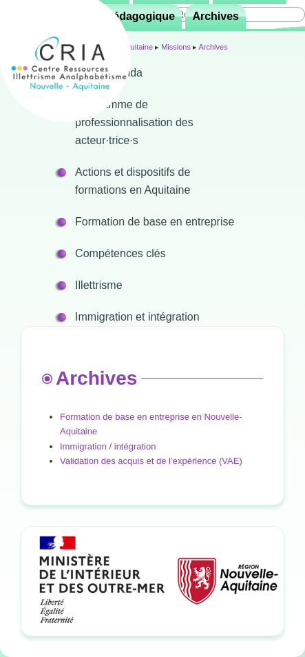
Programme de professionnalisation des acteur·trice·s (134, 122)
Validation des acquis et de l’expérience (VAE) (151, 461)
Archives (215, 16)
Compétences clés (120, 253)
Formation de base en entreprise (154, 222)
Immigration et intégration (137, 317)
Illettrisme (98, 285)
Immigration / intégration (108, 446)
